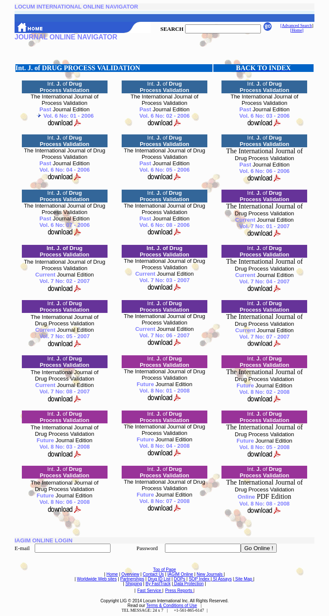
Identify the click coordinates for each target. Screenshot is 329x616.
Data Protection (188, 583)
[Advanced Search (296, 25)
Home (112, 574)
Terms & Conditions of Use (171, 605)
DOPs (179, 579)
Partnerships (132, 579)
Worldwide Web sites (97, 579)
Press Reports (179, 590)
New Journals (210, 574)
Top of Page (164, 569)
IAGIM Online (180, 574)
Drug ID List (159, 579)
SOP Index (200, 579)
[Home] (296, 30)
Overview (130, 574)
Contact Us (153, 574)
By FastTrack (158, 583)
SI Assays (222, 579)
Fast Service (149, 590)
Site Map (243, 579)
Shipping (134, 583)
